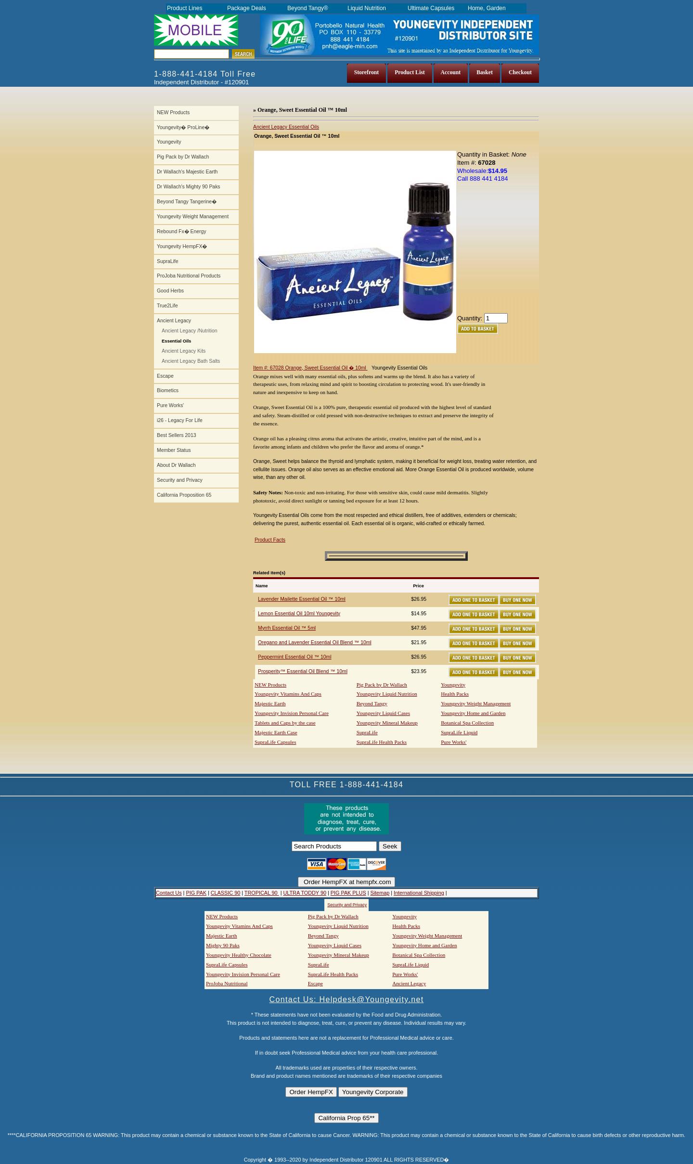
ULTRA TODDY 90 (304, 893)
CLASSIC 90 (225, 893)
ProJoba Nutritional (226, 983)
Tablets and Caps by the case (285, 723)
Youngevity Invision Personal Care (292, 713)
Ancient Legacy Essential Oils (286, 127)
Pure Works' (170, 405)
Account (451, 72)
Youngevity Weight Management (193, 216)
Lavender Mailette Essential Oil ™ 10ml (302, 599)
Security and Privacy (180, 480)
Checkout (520, 72)
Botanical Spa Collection (467, 723)
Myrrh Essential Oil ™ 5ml (287, 628)
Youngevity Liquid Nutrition (387, 694)
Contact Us (169, 893)
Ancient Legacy (174, 320)
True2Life (167, 305)
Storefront (366, 72)
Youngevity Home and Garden (473, 713)
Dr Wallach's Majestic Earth (187, 171)
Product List (409, 72)
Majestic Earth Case (276, 732)
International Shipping (419, 893)
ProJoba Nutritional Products (188, 275)
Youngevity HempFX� (182, 246)
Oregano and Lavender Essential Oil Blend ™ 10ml (315, 642)
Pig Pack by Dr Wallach (183, 156)
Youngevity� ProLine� (183, 127)
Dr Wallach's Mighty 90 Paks (188, 186)
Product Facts (270, 539)
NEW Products (173, 112)
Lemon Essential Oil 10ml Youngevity (299, 613)
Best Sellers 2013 (176, 435)
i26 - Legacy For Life (180, 420)
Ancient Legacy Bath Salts (191, 361)
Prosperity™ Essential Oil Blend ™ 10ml (302, 671)
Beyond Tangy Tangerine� (187, 201)
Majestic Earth (270, 703)
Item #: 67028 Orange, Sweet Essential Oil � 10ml (310, 367)
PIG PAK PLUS (348, 893)
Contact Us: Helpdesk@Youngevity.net (347, 999)
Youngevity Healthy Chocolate (238, 955)
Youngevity (169, 142)
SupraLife (167, 261)
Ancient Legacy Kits (183, 351)
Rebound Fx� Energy (181, 231)
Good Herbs (170, 290)
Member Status (174, 450)
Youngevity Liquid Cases (383, 713)
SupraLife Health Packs (382, 742)
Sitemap (379, 893)
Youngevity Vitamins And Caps (288, 694)
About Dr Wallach (176, 465)
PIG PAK (196, 893)
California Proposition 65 (184, 495)
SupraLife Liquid (459, 732)
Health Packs (455, 694)
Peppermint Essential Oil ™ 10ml (294, 657)
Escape (165, 376)
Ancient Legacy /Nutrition (190, 330)
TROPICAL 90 (261, 893)
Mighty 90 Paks (223, 945)
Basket (484, 72)
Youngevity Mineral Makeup (387, 723)
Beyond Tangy (372, 703)
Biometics (168, 390)
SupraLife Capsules (275, 742)
